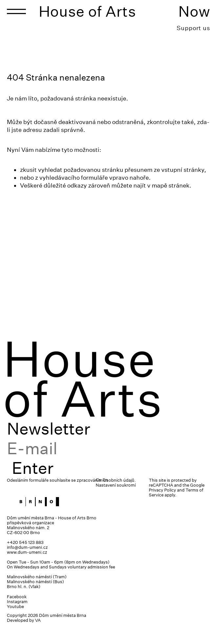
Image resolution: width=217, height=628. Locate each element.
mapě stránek (170, 185)
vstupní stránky (182, 169)
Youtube (15, 606)
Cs (98, 480)
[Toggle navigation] (16, 11)
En (105, 480)
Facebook (17, 597)
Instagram (17, 601)
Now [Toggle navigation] (194, 11)
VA (38, 620)
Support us (193, 28)
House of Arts (87, 11)
